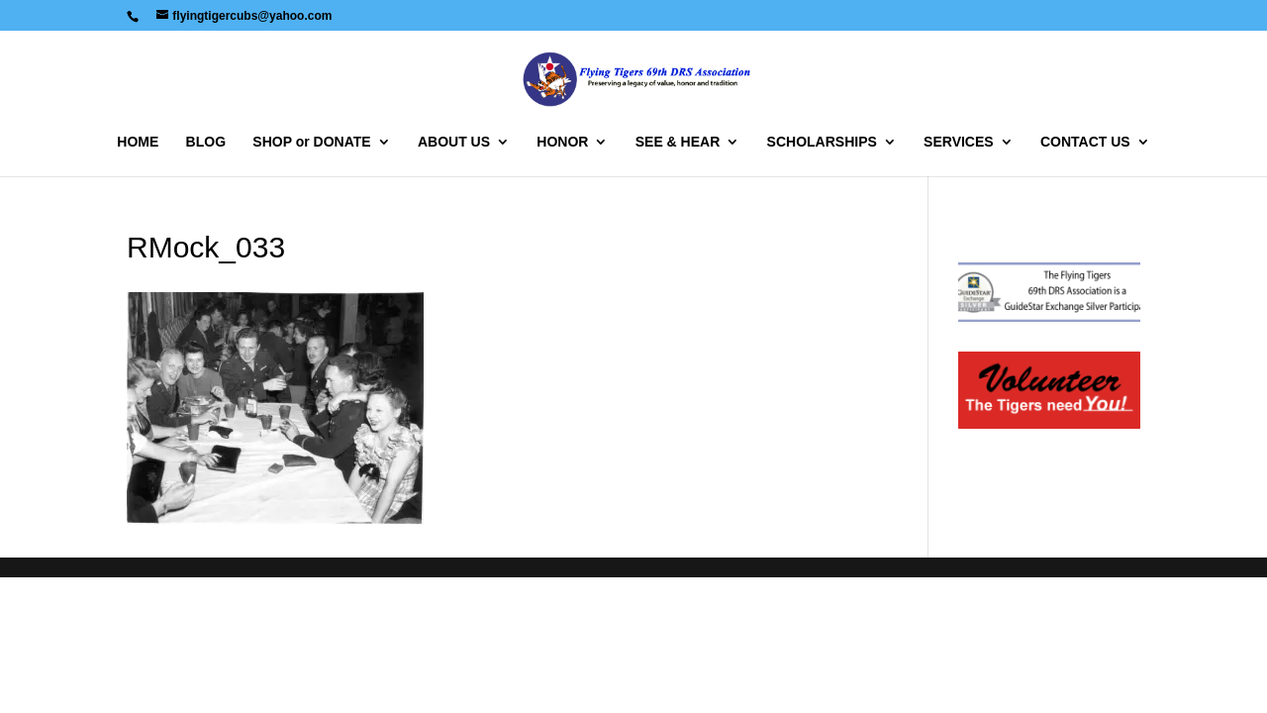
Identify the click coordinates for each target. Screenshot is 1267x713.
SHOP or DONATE (311, 142)
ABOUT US (454, 142)
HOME (137, 142)
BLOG (206, 142)
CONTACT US (1085, 142)
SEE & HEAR (678, 142)
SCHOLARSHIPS (822, 142)
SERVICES (959, 142)
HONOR (562, 142)
